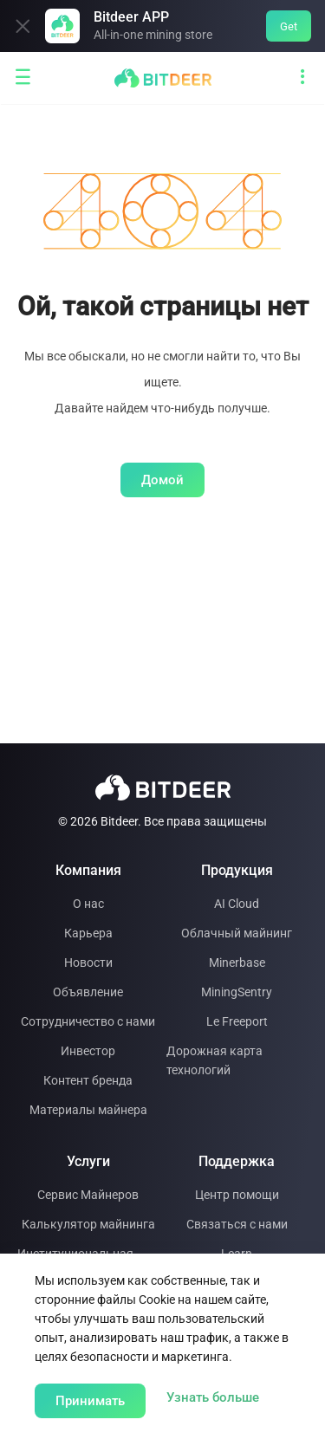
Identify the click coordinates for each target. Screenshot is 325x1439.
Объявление (88, 992)
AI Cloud (236, 904)
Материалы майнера (88, 1110)
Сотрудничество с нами (88, 1021)
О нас (88, 904)
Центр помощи (237, 1195)
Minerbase (237, 962)
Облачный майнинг (236, 933)
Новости (88, 962)
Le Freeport (237, 1021)
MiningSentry (236, 992)
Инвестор (88, 1051)
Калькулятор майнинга (88, 1224)
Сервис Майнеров (88, 1195)
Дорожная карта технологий (214, 1060)
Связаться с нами (237, 1224)
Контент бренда (88, 1080)
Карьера (88, 933)
